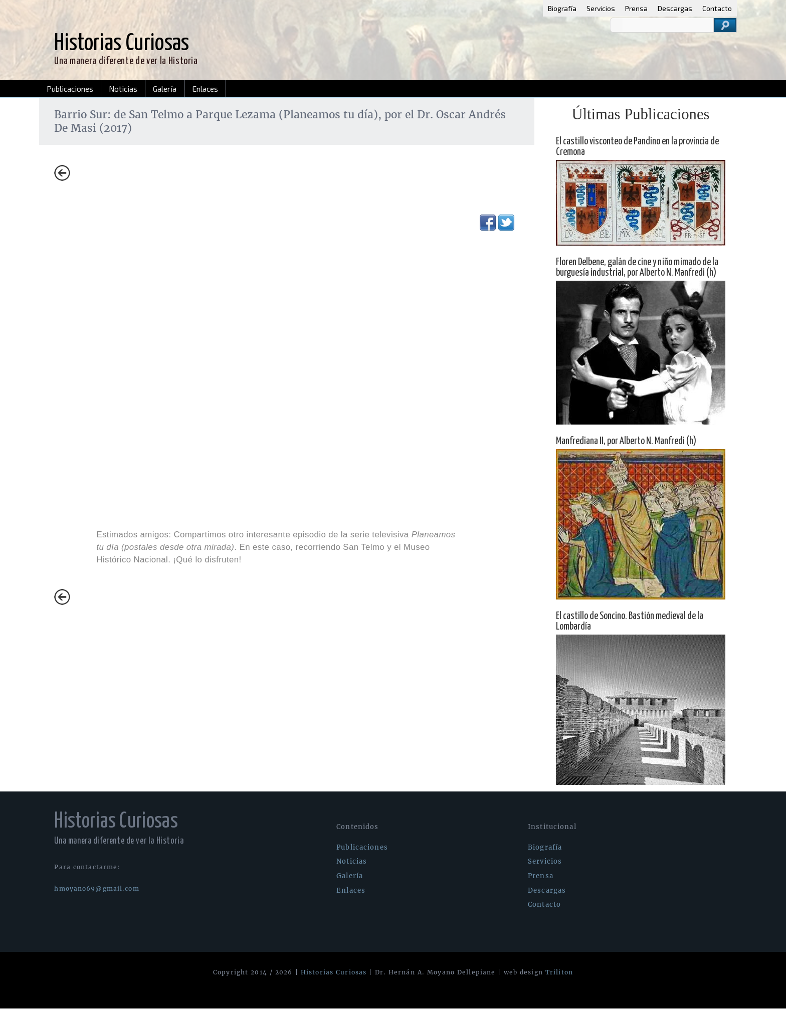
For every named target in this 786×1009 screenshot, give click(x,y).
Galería (164, 88)
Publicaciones (70, 88)
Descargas (675, 8)
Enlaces (205, 88)
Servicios (600, 8)
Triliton (559, 972)
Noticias (123, 88)
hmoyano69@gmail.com (96, 888)
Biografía (562, 8)
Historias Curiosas (333, 972)
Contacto (717, 8)
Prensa (636, 8)
